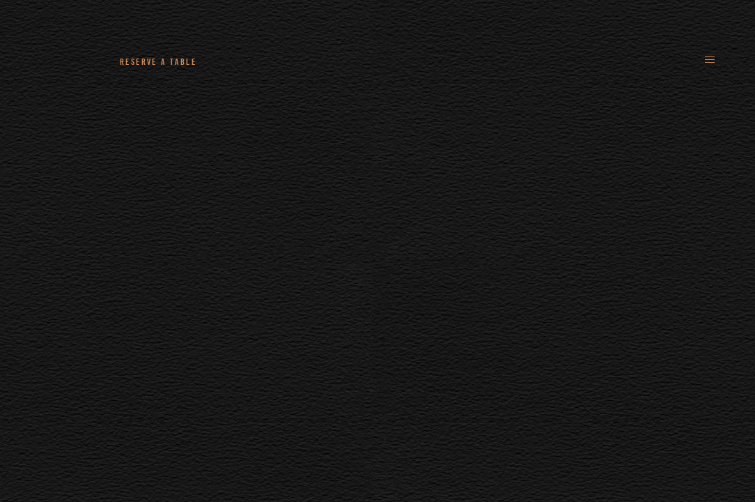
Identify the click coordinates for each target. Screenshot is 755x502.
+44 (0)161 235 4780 (286, 61)
